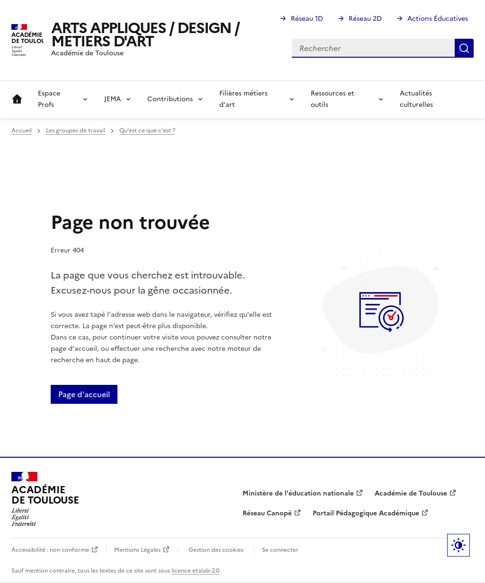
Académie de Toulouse (411, 493)
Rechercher (464, 48)
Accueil (17, 99)
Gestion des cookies (216, 550)
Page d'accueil (84, 394)
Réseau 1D (307, 19)
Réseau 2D (365, 19)
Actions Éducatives (437, 19)
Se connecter (280, 550)
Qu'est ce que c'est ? (147, 130)
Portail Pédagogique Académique (366, 513)
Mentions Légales (137, 550)
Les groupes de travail (75, 130)
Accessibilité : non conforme (50, 550)
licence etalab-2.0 (195, 570)
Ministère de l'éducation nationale (298, 493)
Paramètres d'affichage (458, 545)
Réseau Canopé (267, 513)
